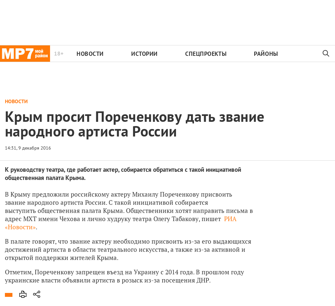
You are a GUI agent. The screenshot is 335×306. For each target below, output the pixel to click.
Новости (90, 53)
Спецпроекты (205, 53)
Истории (144, 53)
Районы (266, 53)
